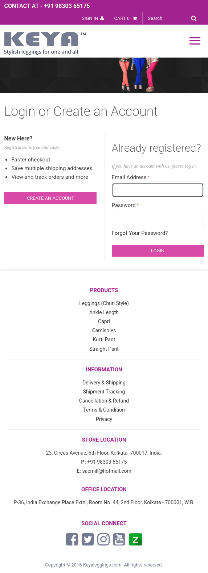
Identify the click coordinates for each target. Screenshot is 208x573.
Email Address (129, 177)
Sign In (90, 18)
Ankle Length (104, 312)
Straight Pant (104, 349)
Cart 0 (125, 18)
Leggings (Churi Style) (104, 303)
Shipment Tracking (104, 392)
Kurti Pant (104, 339)
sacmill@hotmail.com (106, 471)
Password (124, 205)
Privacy (104, 419)
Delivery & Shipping (104, 382)
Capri (104, 321)
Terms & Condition (104, 410)
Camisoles (104, 330)
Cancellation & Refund (104, 401)
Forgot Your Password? (140, 233)
